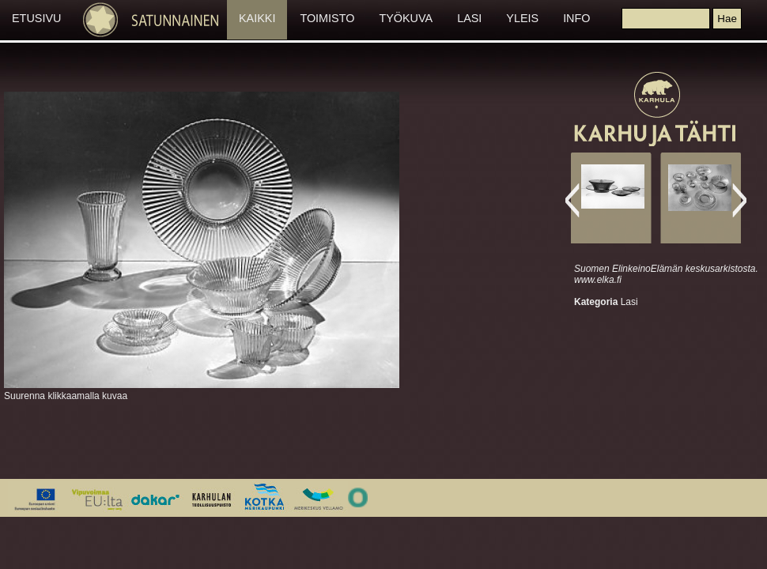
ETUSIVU (36, 18)
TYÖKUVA (406, 18)
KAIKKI (257, 18)
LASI (469, 18)
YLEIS (522, 18)
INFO (576, 18)
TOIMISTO (327, 18)
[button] (726, 18)
